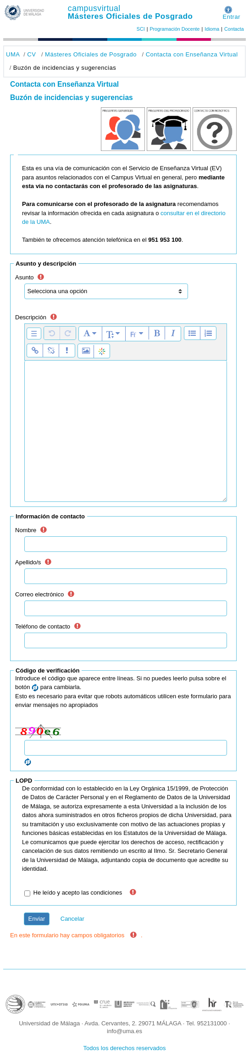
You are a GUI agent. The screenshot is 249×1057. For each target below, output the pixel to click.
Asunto (24, 277)
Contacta (234, 29)
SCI (141, 29)
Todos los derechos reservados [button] (124, 1048)
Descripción (30, 317)
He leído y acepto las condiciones (77, 892)
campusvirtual (94, 8)
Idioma (212, 29)
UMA (13, 54)
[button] (228, 8)
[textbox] (125, 431)
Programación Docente (174, 29)
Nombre (25, 530)
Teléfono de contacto (42, 626)
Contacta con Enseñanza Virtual (192, 54)
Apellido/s (28, 562)
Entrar (231, 16)
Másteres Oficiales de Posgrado (130, 16)
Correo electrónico (39, 594)
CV (31, 54)
